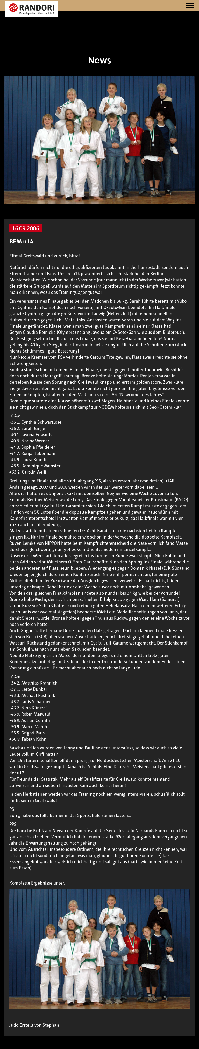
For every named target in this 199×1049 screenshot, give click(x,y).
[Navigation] (190, 6)
